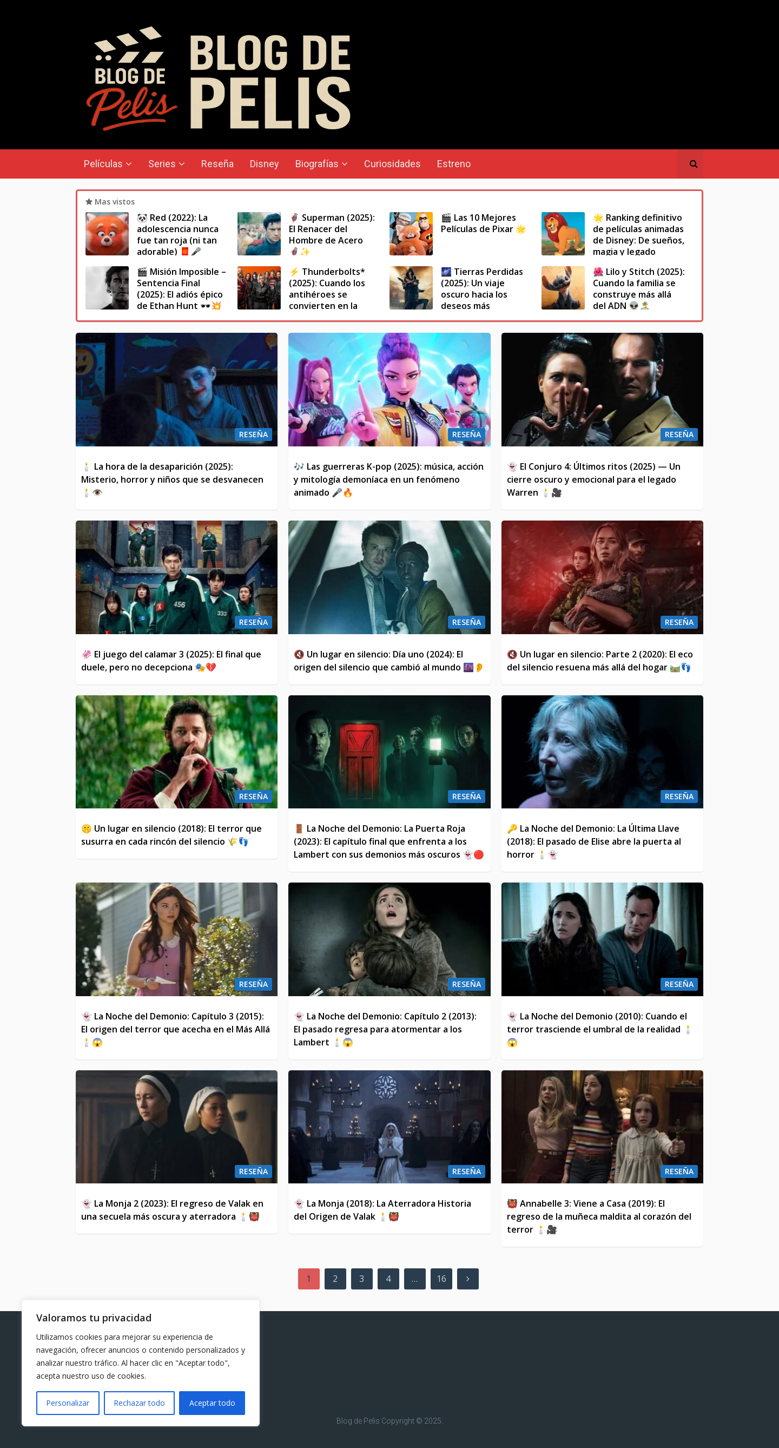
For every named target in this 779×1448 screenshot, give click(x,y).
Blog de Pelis (358, 1421)
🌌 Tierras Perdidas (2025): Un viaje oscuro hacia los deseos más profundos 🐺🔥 (482, 294)
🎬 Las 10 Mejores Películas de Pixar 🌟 (483, 223)
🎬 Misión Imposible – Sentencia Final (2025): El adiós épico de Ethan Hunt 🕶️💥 (181, 288)
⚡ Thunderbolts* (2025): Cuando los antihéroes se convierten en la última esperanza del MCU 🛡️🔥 (333, 300)
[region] (141, 1363)
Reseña (217, 163)
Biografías (317, 163)
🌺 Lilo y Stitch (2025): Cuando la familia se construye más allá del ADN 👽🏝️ (639, 288)
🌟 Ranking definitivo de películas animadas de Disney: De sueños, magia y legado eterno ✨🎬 (638, 240)
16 (441, 1279)
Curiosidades (392, 163)
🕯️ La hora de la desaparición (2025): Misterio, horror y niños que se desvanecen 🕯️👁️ (172, 479)
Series (162, 163)
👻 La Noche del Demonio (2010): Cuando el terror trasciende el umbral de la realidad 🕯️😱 (600, 1029)
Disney (264, 163)
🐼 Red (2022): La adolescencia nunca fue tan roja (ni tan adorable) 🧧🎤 (178, 234)
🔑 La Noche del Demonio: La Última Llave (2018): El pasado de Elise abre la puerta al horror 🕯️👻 (594, 841)
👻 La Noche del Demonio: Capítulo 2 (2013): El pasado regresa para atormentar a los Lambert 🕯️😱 (385, 1029)
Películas (103, 163)
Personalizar (67, 1403)
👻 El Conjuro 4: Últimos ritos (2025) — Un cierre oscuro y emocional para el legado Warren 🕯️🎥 (594, 479)
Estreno (454, 163)
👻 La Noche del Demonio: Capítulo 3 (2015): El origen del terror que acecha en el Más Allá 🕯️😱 (175, 1029)
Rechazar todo (139, 1403)
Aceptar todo (212, 1403)
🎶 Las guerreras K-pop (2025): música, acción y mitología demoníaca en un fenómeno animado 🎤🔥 (389, 479)
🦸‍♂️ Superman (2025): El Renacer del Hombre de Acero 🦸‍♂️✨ (332, 234)
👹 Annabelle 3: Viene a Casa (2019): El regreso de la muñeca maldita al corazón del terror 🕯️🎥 (599, 1216)
